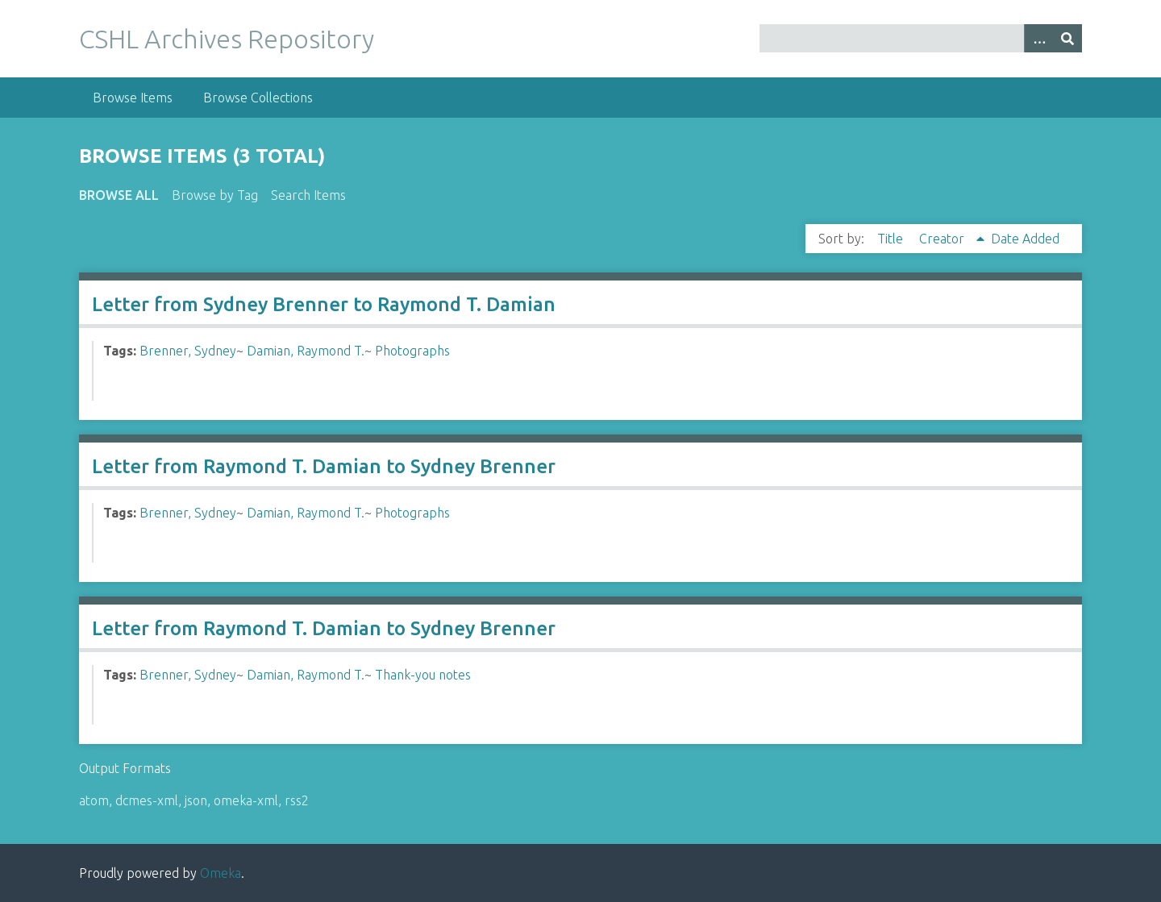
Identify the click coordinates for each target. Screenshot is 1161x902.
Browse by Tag (215, 195)
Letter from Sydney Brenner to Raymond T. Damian (324, 304)
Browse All (119, 195)
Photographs (412, 350)
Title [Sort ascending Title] (891, 238)
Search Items (308, 195)
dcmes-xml (146, 800)
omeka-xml (246, 800)
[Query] (921, 38)
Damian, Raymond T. (305, 350)
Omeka (220, 873)
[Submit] (1067, 38)
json (196, 800)
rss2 (297, 800)
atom (94, 800)
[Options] (1038, 38)
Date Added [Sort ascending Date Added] (1025, 238)
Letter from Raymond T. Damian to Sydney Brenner (324, 466)
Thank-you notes (423, 674)
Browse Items (133, 97)
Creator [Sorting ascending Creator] (943, 238)
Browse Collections (258, 97)
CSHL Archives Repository (226, 38)
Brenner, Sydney (187, 350)
